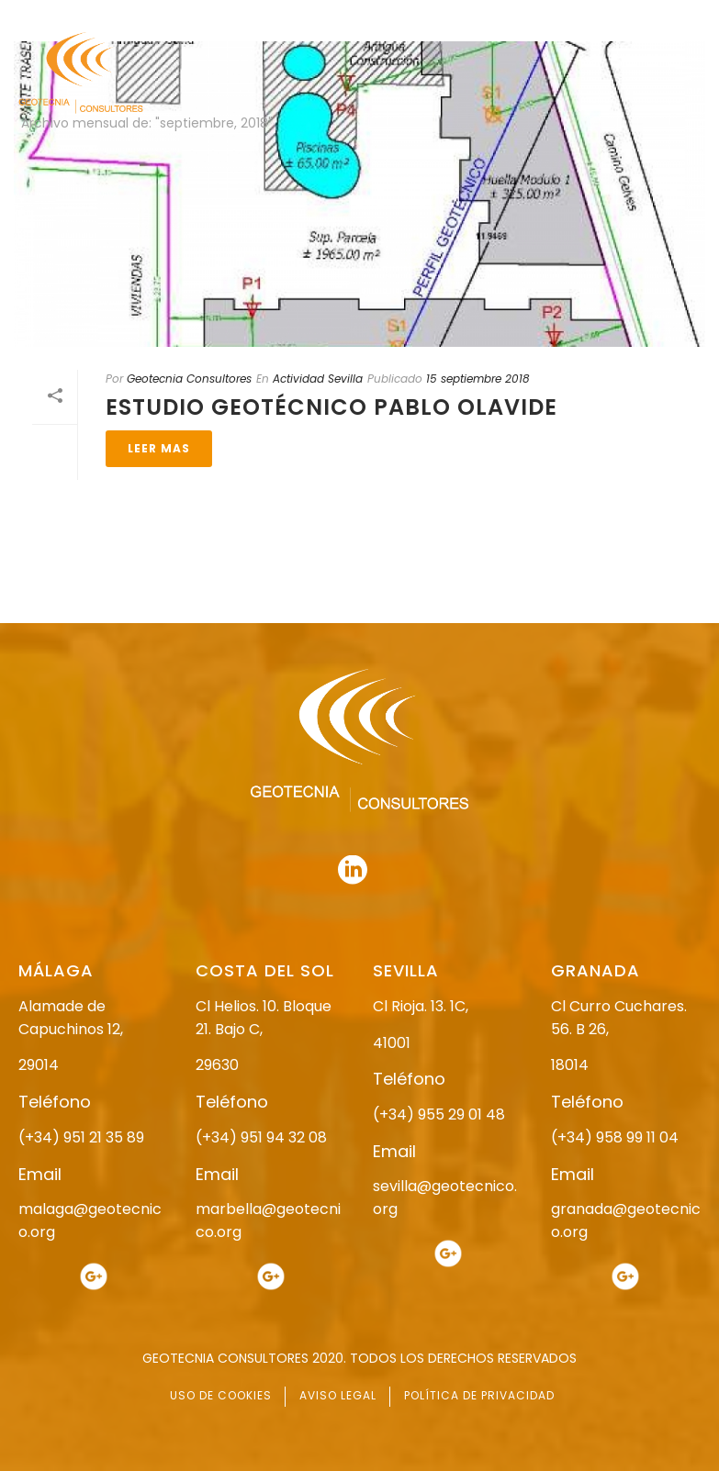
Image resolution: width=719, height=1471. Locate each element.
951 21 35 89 (507, 16)
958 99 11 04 (365, 16)
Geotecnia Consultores (189, 378)
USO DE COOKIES (221, 1395)
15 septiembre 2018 (478, 378)
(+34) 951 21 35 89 (81, 1137)
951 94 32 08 (661, 16)
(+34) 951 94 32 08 (261, 1137)
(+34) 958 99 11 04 (615, 1137)
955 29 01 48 (211, 16)
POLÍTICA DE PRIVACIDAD (479, 1395)
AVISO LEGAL (337, 1395)
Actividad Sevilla (318, 378)
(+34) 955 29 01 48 (439, 1114)
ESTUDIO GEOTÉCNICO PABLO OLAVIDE (331, 407)
